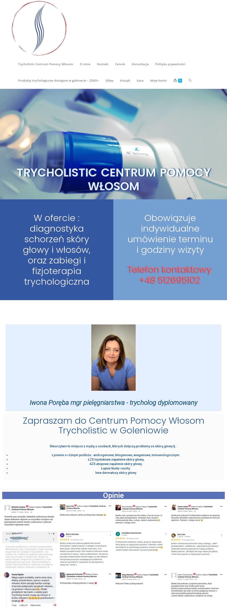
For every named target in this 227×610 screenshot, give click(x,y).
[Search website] (190, 80)
